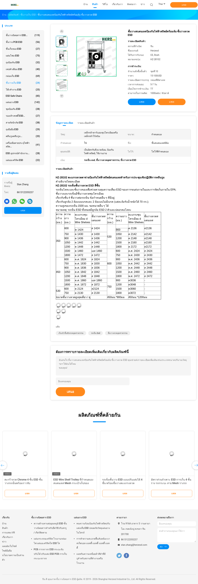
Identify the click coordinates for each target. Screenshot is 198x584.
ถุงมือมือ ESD (23, 129)
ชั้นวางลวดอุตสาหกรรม (118, 333)
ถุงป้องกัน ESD (23, 62)
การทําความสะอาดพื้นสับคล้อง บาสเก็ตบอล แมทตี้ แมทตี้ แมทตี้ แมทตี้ (93, 543)
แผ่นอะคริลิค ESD (23, 160)
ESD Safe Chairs (23, 96)
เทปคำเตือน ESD (23, 69)
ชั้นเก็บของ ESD (23, 48)
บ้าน (4, 523)
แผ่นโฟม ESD (23, 55)
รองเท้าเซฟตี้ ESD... (23, 115)
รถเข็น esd (95, 333)
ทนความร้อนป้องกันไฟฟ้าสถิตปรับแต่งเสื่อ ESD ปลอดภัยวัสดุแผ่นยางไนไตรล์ (93, 528)
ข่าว (4, 541)
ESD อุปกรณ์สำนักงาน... (23, 153)
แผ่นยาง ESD (23, 102)
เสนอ (70, 392)
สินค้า (5, 528)
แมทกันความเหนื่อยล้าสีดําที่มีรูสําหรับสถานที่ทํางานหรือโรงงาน (91, 558)
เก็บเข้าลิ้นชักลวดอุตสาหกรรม (71, 333)
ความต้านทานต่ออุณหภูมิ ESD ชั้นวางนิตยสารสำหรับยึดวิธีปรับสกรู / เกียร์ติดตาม (50, 528)
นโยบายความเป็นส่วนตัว (13, 557)
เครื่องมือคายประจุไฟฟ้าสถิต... (23, 145)
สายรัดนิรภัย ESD (23, 122)
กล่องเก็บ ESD (23, 76)
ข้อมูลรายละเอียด (64, 123)
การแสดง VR (8, 532)
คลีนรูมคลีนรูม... (23, 136)
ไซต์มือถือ (7, 550)
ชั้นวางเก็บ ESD (23, 82)
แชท (184, 5)
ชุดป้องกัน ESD (23, 109)
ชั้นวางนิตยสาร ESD (41, 517)
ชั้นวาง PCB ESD (23, 42)
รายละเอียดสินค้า (86, 123)
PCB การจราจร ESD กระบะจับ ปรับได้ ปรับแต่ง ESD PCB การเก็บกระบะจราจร (50, 554)
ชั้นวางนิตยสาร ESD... (23, 35)
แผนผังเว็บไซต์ (9, 546)
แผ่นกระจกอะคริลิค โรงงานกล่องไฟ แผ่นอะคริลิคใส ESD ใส (50, 541)
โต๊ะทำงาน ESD (23, 89)
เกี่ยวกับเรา (7, 537)
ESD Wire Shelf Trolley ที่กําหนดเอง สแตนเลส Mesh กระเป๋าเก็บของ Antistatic (73, 483)
